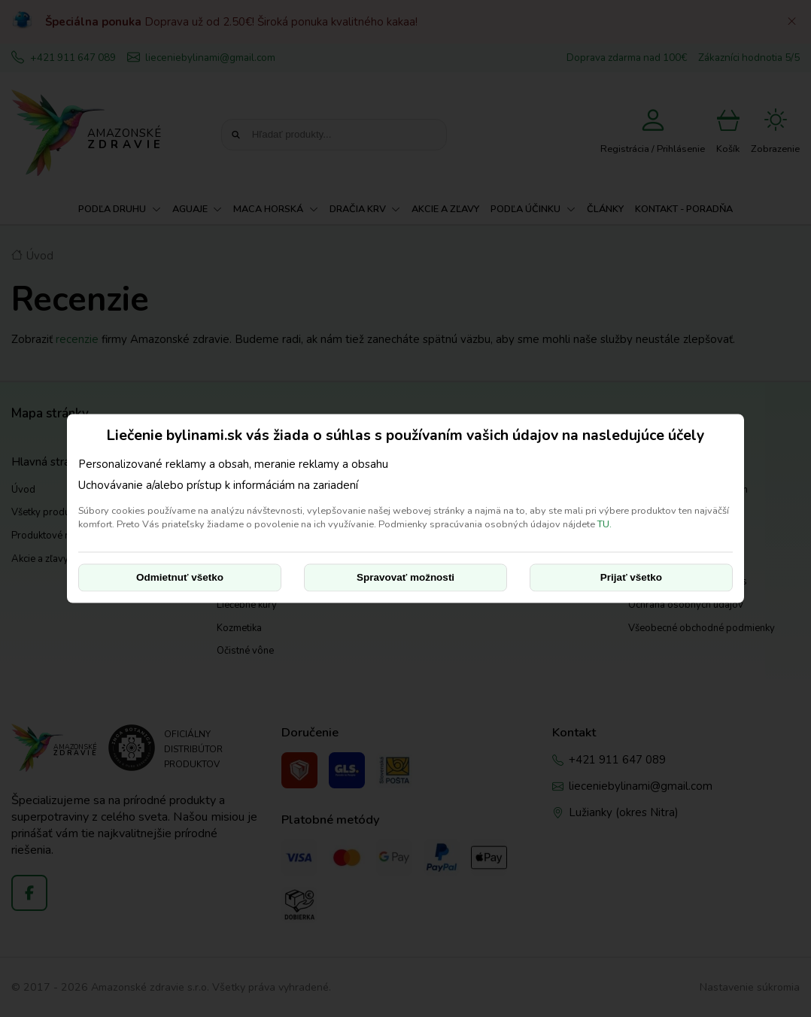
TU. (604, 524)
